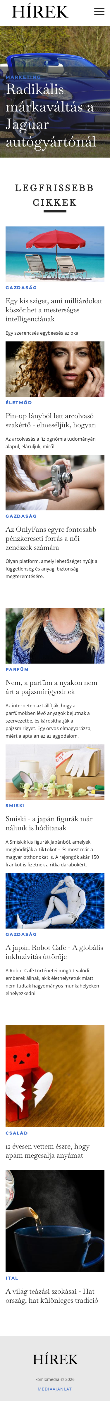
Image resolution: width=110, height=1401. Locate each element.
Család (17, 1133)
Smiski (15, 805)
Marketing (23, 77)
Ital (12, 1278)
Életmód (19, 402)
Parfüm (17, 669)
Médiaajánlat (55, 1389)
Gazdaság (21, 287)
